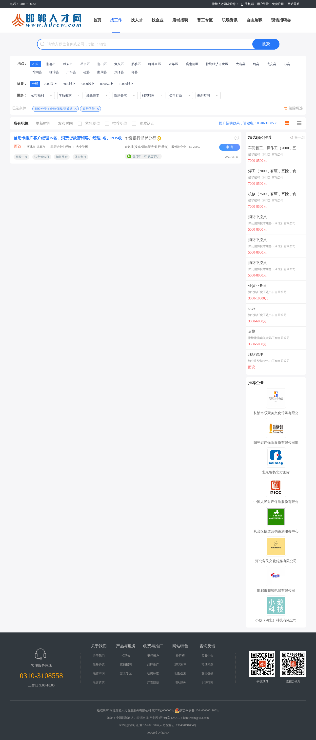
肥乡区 (136, 64)
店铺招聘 (180, 20)
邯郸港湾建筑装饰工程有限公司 (269, 338)
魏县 (256, 64)
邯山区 (102, 64)
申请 (229, 147)
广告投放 (153, 682)
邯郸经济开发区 (217, 64)
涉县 (287, 64)
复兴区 (119, 64)
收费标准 (153, 673)
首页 (97, 20)
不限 (35, 64)
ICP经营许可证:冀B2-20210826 (139, 725)
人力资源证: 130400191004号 (178, 725)
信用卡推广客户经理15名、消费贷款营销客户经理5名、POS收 (68, 138)
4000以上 (69, 84)
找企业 (157, 20)
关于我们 (99, 655)
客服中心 (207, 655)
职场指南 (207, 682)
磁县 (86, 72)
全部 (35, 84)
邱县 (134, 72)
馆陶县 (37, 72)
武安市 (68, 64)
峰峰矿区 (154, 64)
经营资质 (99, 682)
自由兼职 (254, 20)
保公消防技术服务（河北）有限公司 (272, 223)
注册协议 (99, 664)
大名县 (240, 64)
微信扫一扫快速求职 (146, 156)
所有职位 (21, 123)
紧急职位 (90, 123)
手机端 (249, 4)
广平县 (71, 72)
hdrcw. (165, 732)
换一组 (300, 137)
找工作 (116, 20)
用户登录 (263, 4)
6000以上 (87, 84)
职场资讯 (229, 20)
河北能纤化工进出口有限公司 (267, 292)
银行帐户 (153, 655)
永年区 (173, 64)
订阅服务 (180, 682)
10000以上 (126, 84)
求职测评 (180, 664)
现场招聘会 (281, 20)
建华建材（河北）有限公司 (266, 154)
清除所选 (296, 108)
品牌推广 (153, 664)
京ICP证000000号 (163, 710)
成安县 (271, 64)
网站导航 (293, 4)
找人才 (137, 20)
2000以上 (50, 84)
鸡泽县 (119, 72)
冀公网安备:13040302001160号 (197, 710)
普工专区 (205, 20)
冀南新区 (192, 64)
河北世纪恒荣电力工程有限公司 (269, 361)
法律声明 (99, 673)
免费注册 (278, 4)
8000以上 (106, 84)
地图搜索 (180, 673)
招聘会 (125, 655)
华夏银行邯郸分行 (140, 138)
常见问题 (207, 664)
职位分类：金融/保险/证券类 (53, 109)
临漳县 (54, 72)
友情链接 (207, 673)
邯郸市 (51, 64)
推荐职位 (117, 123)
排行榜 (180, 655)
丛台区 (85, 64)
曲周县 (102, 72)
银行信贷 (89, 109)
